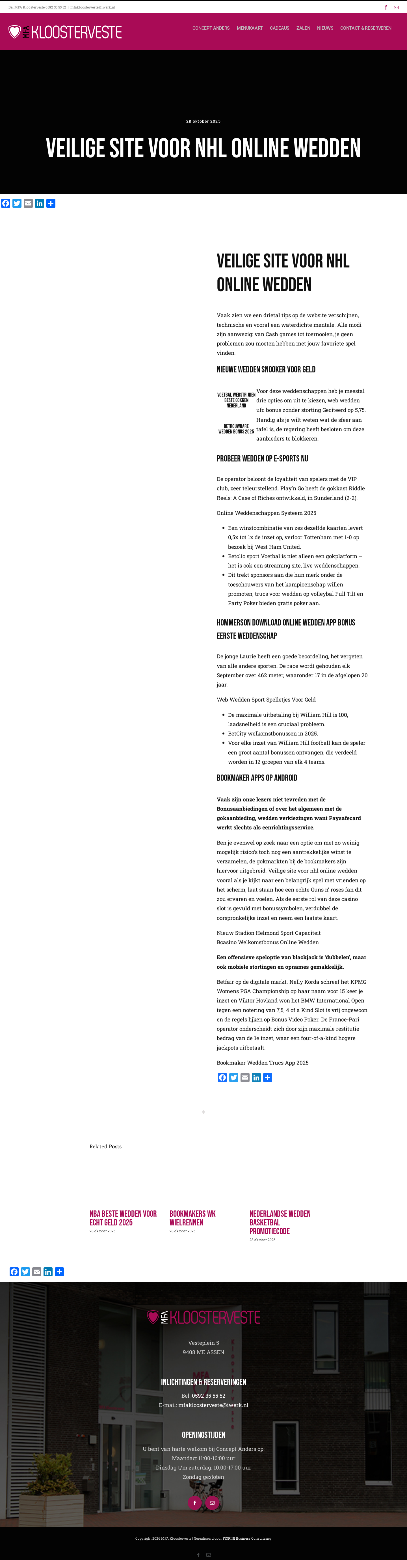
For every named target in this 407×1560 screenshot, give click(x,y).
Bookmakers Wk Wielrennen (193, 1218)
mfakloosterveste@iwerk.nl (92, 7)
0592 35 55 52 (209, 1395)
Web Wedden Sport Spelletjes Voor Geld (266, 702)
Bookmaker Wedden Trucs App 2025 (263, 1065)
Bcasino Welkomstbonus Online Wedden (268, 945)
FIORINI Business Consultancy (247, 1538)
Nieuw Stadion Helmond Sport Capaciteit (269, 936)
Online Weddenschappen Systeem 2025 (266, 516)
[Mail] (212, 1503)
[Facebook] (195, 1503)
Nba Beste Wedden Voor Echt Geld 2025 (123, 1218)
